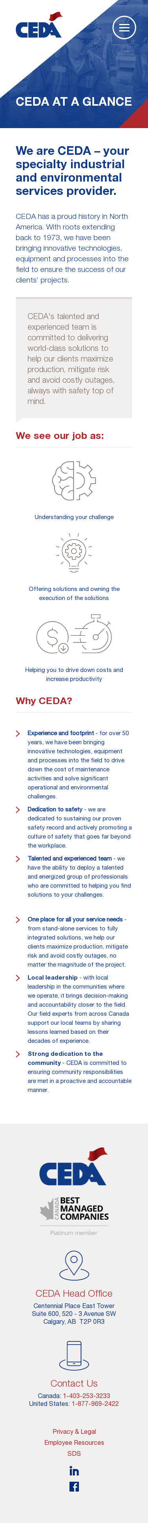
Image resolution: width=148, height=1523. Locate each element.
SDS (74, 1453)
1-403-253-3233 (86, 1395)
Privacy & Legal (74, 1431)
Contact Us (74, 1383)
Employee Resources (74, 1442)
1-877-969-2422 (95, 1403)
